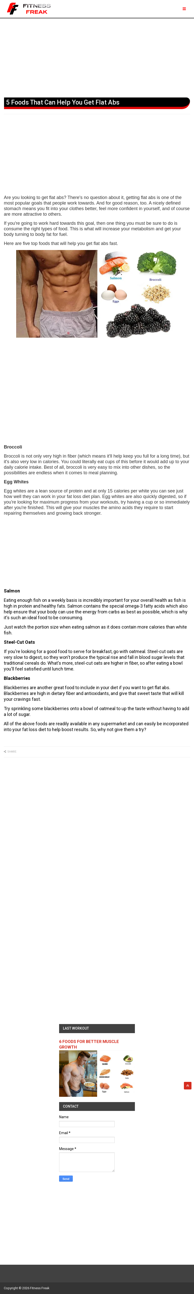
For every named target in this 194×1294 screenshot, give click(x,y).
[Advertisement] (97, 56)
